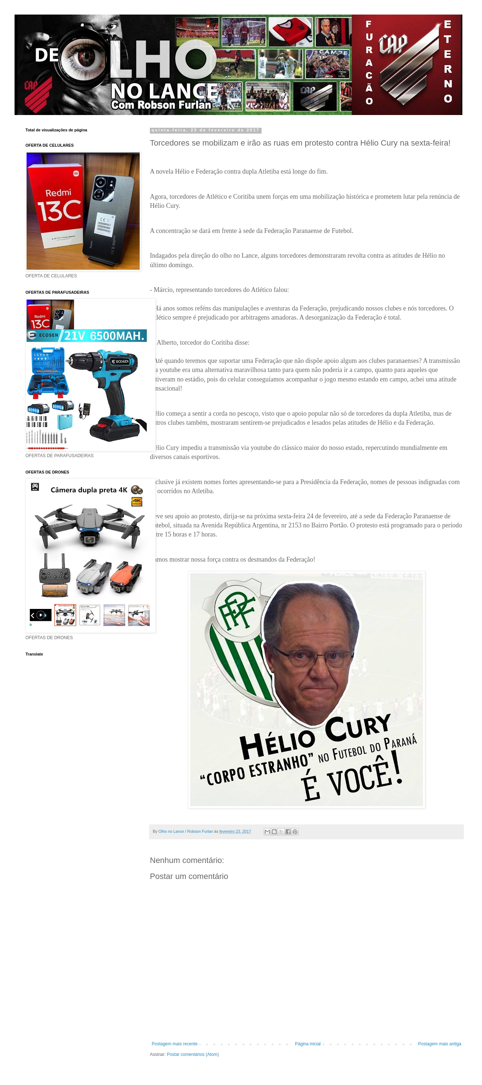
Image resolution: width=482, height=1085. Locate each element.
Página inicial (308, 1043)
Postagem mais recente (175, 1043)
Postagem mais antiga (439, 1043)
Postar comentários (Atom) (193, 1054)
